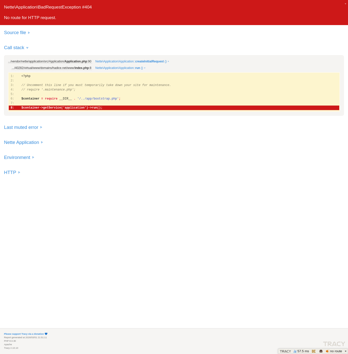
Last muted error (21, 127)
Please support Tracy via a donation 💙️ (26, 334)
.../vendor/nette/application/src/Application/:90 (49, 61)
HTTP (10, 172)
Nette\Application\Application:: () (131, 61)
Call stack (14, 47)
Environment (17, 157)
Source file (15, 32)
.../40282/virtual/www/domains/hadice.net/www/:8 (51, 68)
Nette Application (21, 142)
